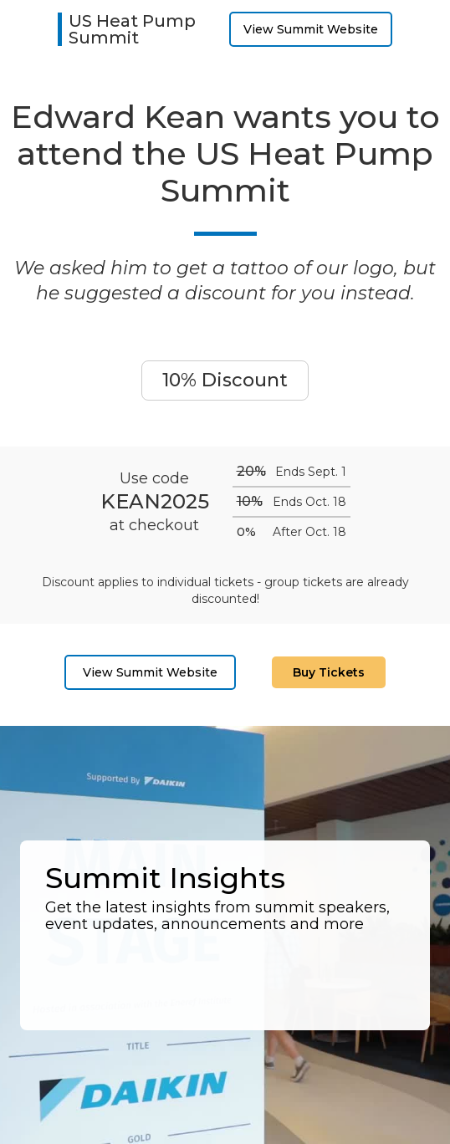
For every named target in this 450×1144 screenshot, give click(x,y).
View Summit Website (310, 29)
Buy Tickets (329, 672)
